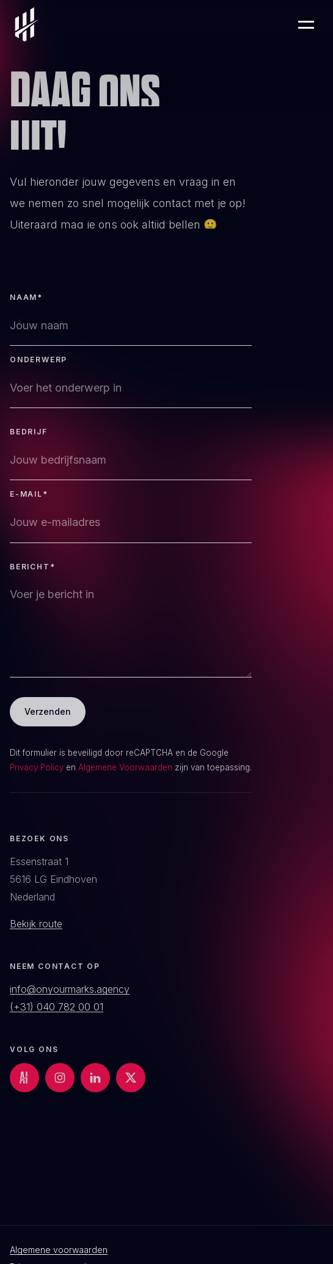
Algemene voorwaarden (59, 1250)
